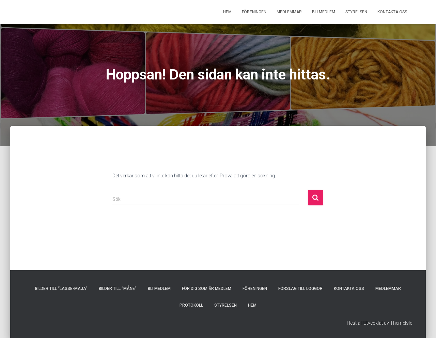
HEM (227, 12)
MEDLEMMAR (289, 12)
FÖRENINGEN (254, 12)
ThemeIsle (401, 323)
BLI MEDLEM (323, 12)
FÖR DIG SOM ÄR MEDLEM (206, 288)
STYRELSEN (356, 12)
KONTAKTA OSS (392, 12)
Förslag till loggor (300, 288)
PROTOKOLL (191, 305)
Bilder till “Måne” (118, 288)
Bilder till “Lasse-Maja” (61, 288)
